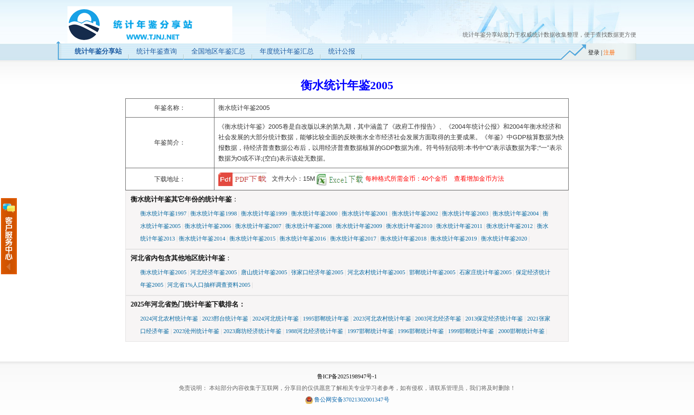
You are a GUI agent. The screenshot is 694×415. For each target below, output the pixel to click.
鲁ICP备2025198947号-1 (347, 376)
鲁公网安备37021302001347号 (351, 399)
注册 (609, 52)
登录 (594, 52)
